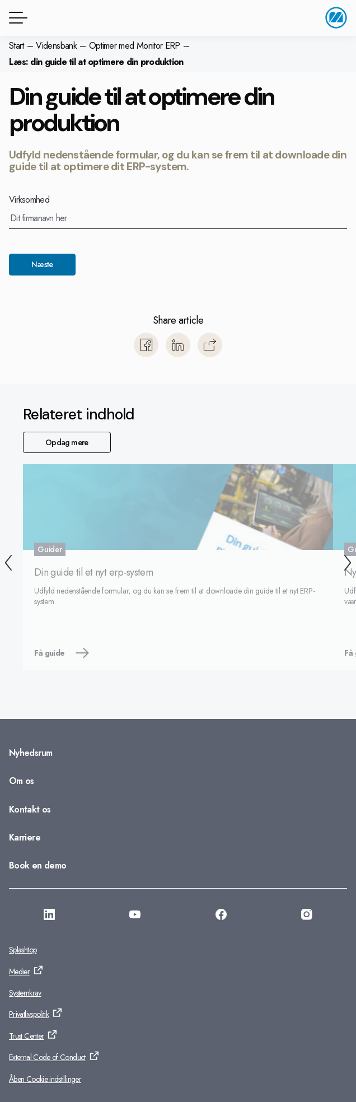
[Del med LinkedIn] (178, 345)
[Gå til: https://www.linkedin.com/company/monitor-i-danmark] (49, 916)
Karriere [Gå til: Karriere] (24, 837)
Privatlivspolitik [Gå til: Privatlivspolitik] (29, 1014)
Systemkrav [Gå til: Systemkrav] (25, 992)
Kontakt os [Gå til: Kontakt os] (30, 809)
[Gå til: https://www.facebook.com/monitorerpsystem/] (221, 916)
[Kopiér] (210, 345)
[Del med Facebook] (146, 345)
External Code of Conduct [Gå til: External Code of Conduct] (47, 1057)
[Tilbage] (8, 564)
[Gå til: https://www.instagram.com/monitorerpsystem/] (306, 916)
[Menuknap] (16, 18)
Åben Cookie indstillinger (45, 1079)
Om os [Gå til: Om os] (21, 780)
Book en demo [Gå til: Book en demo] (37, 865)
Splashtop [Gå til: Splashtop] (22, 949)
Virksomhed (29, 200)
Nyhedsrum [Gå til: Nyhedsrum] (30, 752)
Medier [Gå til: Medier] (19, 971)
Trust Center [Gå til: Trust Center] (26, 1036)
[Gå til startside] (336, 18)
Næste (42, 264)
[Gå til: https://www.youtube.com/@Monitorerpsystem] (134, 916)
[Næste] (347, 564)
